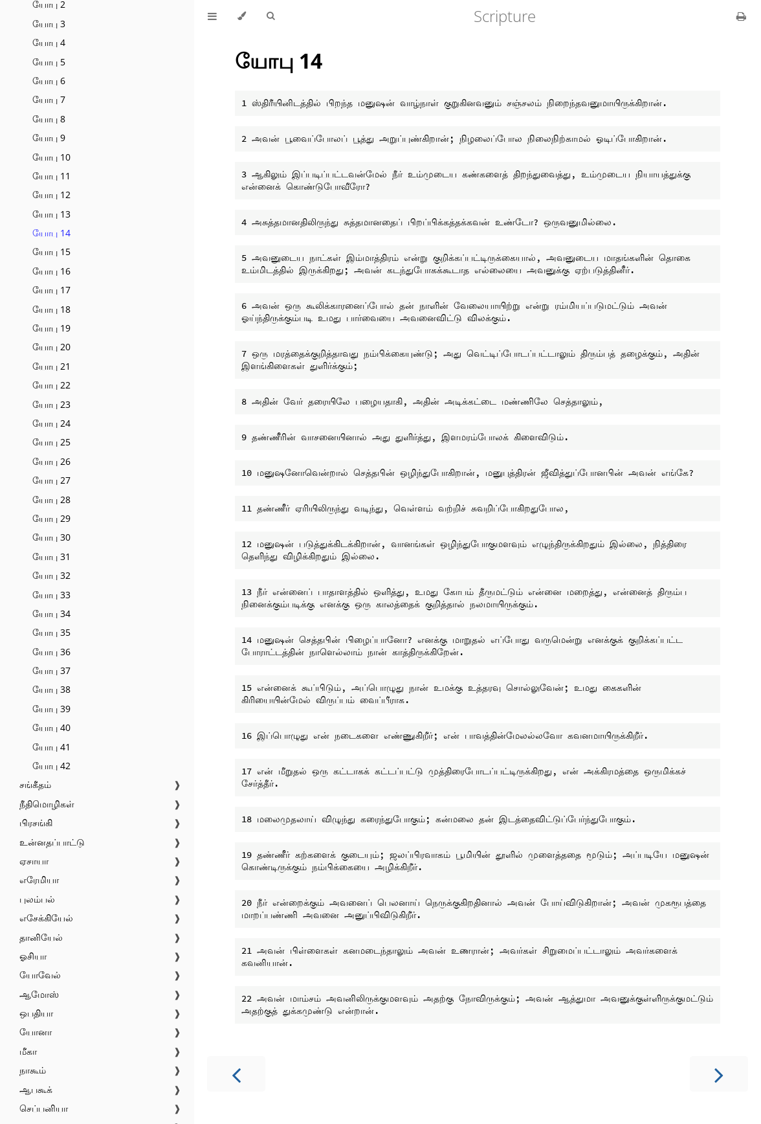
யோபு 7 (48, 99)
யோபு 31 (51, 556)
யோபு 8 (48, 119)
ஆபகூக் (35, 1089)
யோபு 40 (51, 727)
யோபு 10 (51, 157)
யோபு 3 (48, 23)
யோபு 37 (51, 670)
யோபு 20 (51, 347)
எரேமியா (39, 879)
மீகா (28, 1051)
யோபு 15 (51, 251)
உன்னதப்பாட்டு (52, 842)
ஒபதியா (36, 1013)
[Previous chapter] (236, 1074)
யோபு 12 (51, 194)
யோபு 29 (51, 518)
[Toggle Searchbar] (270, 16)
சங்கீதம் (35, 784)
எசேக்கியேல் (46, 918)
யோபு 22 (51, 385)
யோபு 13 (51, 214)
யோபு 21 (51, 366)
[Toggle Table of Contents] (212, 16)
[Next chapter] (719, 1074)
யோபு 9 (48, 137)
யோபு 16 (51, 271)
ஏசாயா (34, 861)
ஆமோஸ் (39, 994)
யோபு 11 (51, 176)
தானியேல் (41, 937)
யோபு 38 (51, 689)
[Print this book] (741, 16)
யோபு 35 (51, 632)
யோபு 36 (51, 652)
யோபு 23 (51, 404)
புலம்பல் (37, 899)
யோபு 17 (51, 290)
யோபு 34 (51, 613)
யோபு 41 (51, 747)
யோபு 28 (51, 499)
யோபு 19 (51, 328)
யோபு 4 (48, 42)
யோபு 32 (51, 575)
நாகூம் (32, 1070)
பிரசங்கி (35, 822)
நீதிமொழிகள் (46, 804)
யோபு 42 (51, 765)
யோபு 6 (48, 80)
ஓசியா (33, 956)
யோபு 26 (51, 461)
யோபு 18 (51, 309)
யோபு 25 (51, 442)
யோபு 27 (51, 480)
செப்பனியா (43, 1108)
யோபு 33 (51, 595)
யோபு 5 (48, 62)
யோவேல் (40, 975)
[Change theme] (241, 16)
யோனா (35, 1032)
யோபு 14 (51, 233)
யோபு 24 (51, 423)
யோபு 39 (51, 708)
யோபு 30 (51, 537)
